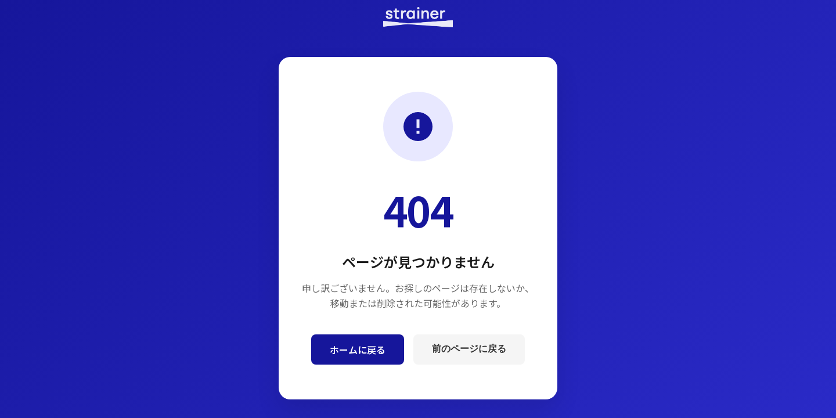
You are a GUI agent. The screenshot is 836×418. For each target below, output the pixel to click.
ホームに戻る (357, 349)
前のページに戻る (469, 349)
